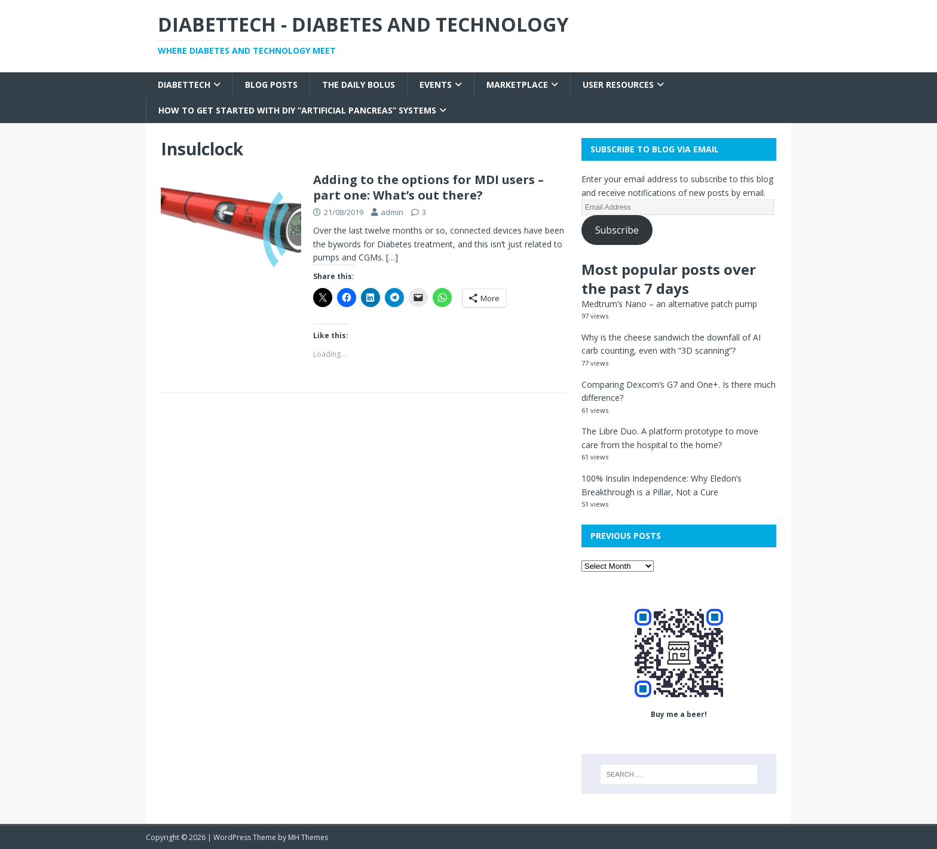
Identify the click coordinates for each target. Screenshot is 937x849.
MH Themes (308, 837)
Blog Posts (271, 84)
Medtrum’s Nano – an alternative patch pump (669, 303)
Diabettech (184, 84)
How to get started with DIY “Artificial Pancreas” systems (297, 110)
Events (435, 84)
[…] (392, 257)
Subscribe (617, 230)
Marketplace (517, 84)
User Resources (618, 84)
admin (392, 212)
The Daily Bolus (358, 84)
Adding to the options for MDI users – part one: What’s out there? (428, 187)
